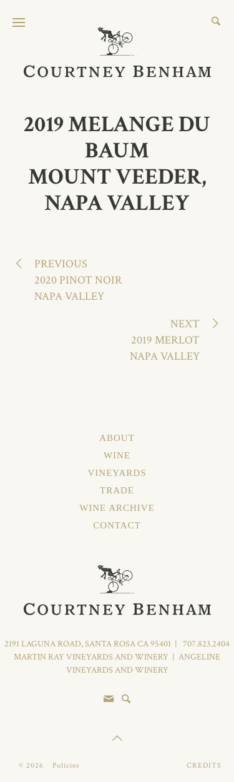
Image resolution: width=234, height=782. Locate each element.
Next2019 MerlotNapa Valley (172, 340)
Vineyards (116, 473)
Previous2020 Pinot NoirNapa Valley (70, 280)
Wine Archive (117, 508)
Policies (65, 765)
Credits (204, 765)
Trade (117, 490)
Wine (117, 455)
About (117, 438)
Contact (117, 525)
